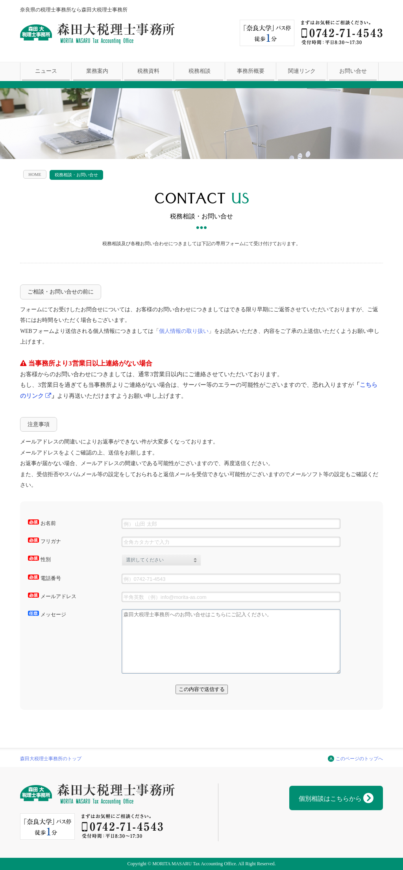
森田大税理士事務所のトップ (50, 758)
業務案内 (97, 71)
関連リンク (302, 71)
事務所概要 (250, 71)
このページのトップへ (359, 758)
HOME (34, 174)
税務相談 (200, 71)
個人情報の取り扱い (184, 331)
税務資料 (148, 71)
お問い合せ (353, 71)
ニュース (46, 71)
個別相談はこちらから (336, 798)
